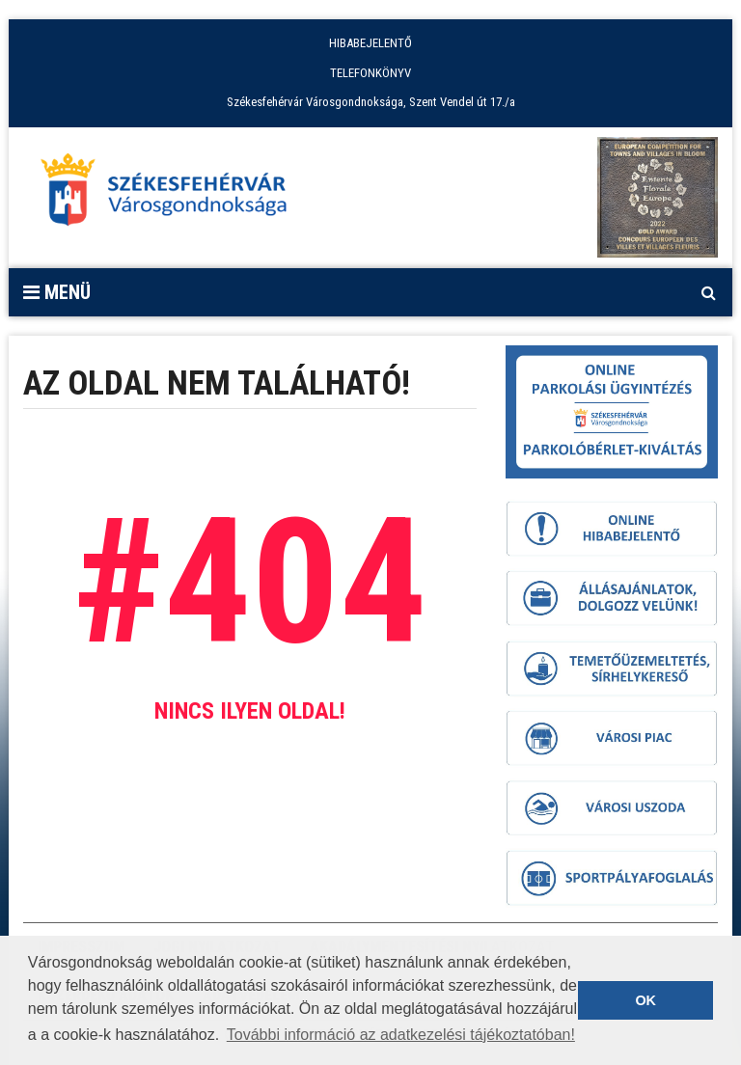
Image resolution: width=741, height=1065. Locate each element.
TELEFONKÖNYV (370, 73)
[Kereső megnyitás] (708, 292)
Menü (57, 292)
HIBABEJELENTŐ (370, 43)
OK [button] (645, 1000)
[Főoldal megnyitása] (173, 194)
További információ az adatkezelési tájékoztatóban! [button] (401, 1034)
